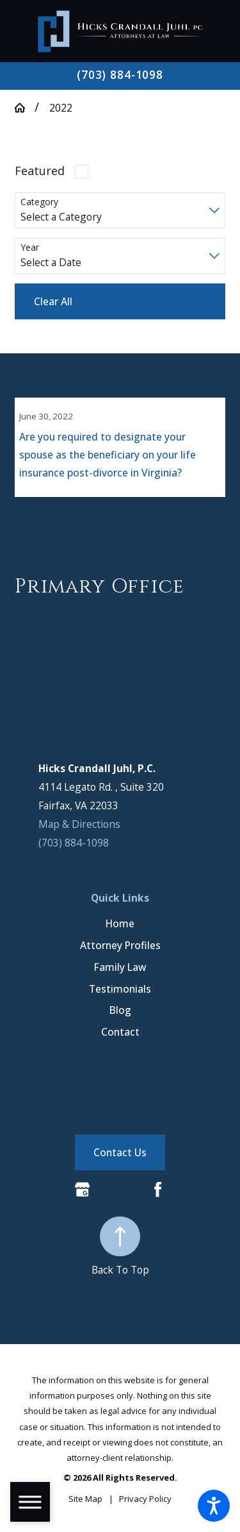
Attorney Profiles (120, 953)
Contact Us (120, 1160)
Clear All (53, 301)
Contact (120, 1039)
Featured (40, 170)
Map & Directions (79, 832)
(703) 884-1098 (120, 75)
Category (39, 202)
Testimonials (120, 996)
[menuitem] (120, 932)
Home (120, 931)
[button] (214, 1506)
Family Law (120, 975)
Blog (120, 1018)
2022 (60, 108)
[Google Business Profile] (82, 1197)
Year (29, 247)
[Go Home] (25, 108)
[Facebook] (157, 1197)
